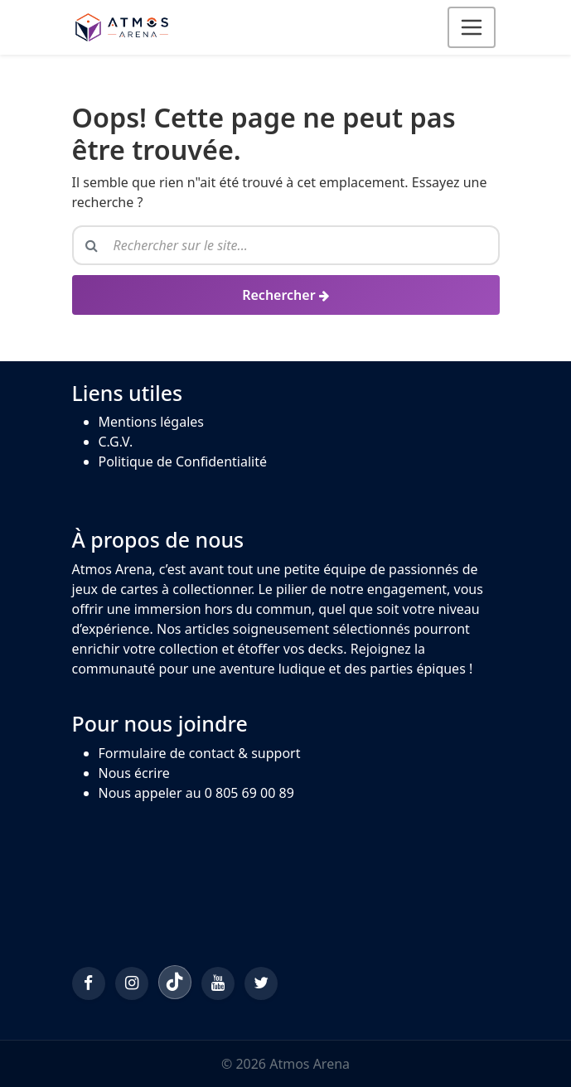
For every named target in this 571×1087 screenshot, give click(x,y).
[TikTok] (174, 981)
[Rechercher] (286, 295)
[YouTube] (218, 983)
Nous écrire (134, 773)
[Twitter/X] (261, 983)
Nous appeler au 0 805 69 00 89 (196, 793)
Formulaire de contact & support (200, 753)
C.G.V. (116, 441)
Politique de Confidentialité (183, 461)
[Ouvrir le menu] (472, 27)
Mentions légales (152, 422)
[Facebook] (88, 983)
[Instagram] (131, 983)
